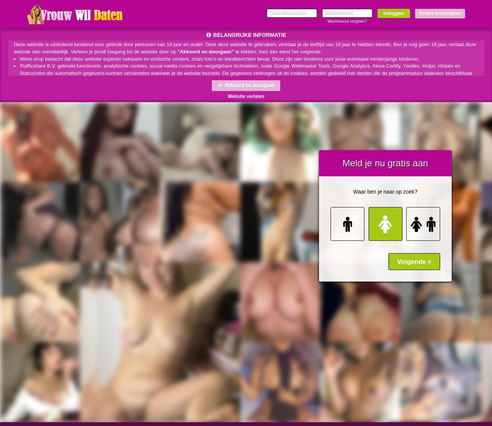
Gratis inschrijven (440, 13)
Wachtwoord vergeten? (347, 21)
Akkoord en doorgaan (246, 85)
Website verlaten (246, 96)
